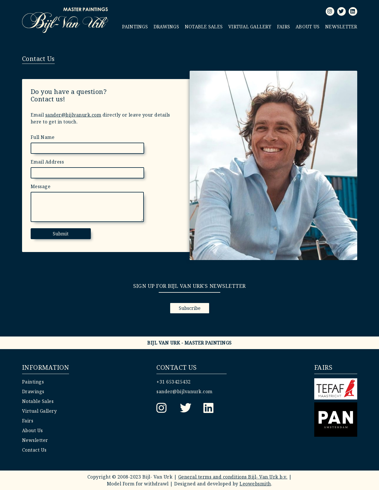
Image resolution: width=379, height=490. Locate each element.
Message (41, 186)
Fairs (283, 26)
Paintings (135, 26)
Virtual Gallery (249, 26)
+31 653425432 (173, 382)
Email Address (47, 162)
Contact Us (34, 450)
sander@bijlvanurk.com (73, 115)
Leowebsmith (255, 484)
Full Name (43, 137)
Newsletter (341, 26)
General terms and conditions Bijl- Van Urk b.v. (233, 477)
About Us (307, 26)
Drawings (166, 26)
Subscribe (190, 308)
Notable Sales (204, 26)
